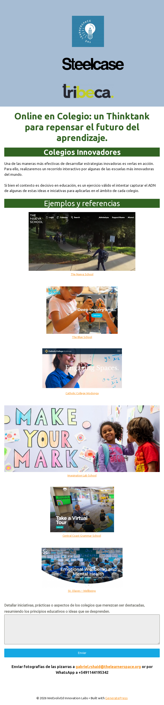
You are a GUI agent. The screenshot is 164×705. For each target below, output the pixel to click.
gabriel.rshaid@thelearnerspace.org (108, 666)
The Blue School (82, 337)
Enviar (82, 653)
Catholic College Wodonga (82, 393)
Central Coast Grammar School (82, 535)
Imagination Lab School (82, 475)
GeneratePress (116, 698)
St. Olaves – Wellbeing (82, 590)
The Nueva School (82, 274)
